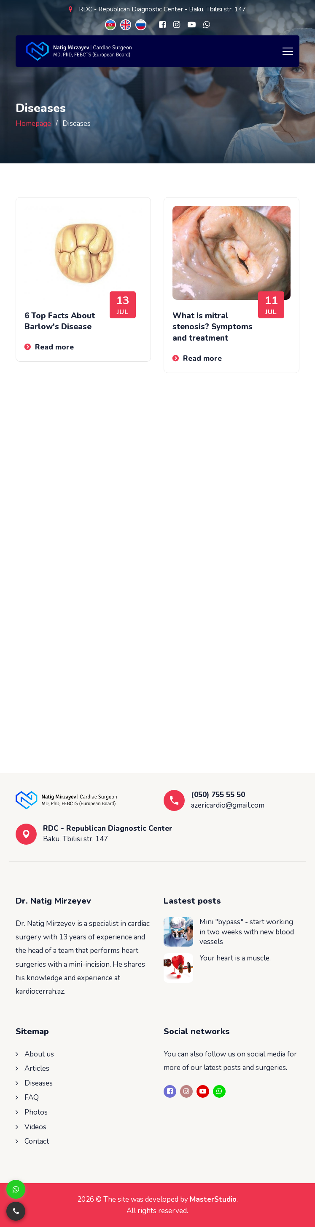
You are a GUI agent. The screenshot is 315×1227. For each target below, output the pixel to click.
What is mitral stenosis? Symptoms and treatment (212, 327)
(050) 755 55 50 (218, 795)
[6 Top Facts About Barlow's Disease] (83, 253)
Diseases (38, 1083)
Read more (54, 347)
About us (39, 1054)
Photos (36, 1112)
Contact (36, 1141)
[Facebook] (162, 24)
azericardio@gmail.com (227, 805)
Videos (35, 1127)
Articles (36, 1068)
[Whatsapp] (206, 24)
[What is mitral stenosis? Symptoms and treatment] (231, 253)
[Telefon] (15, 1211)
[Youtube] (192, 24)
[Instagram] (176, 24)
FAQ (31, 1097)
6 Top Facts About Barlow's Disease (59, 321)
